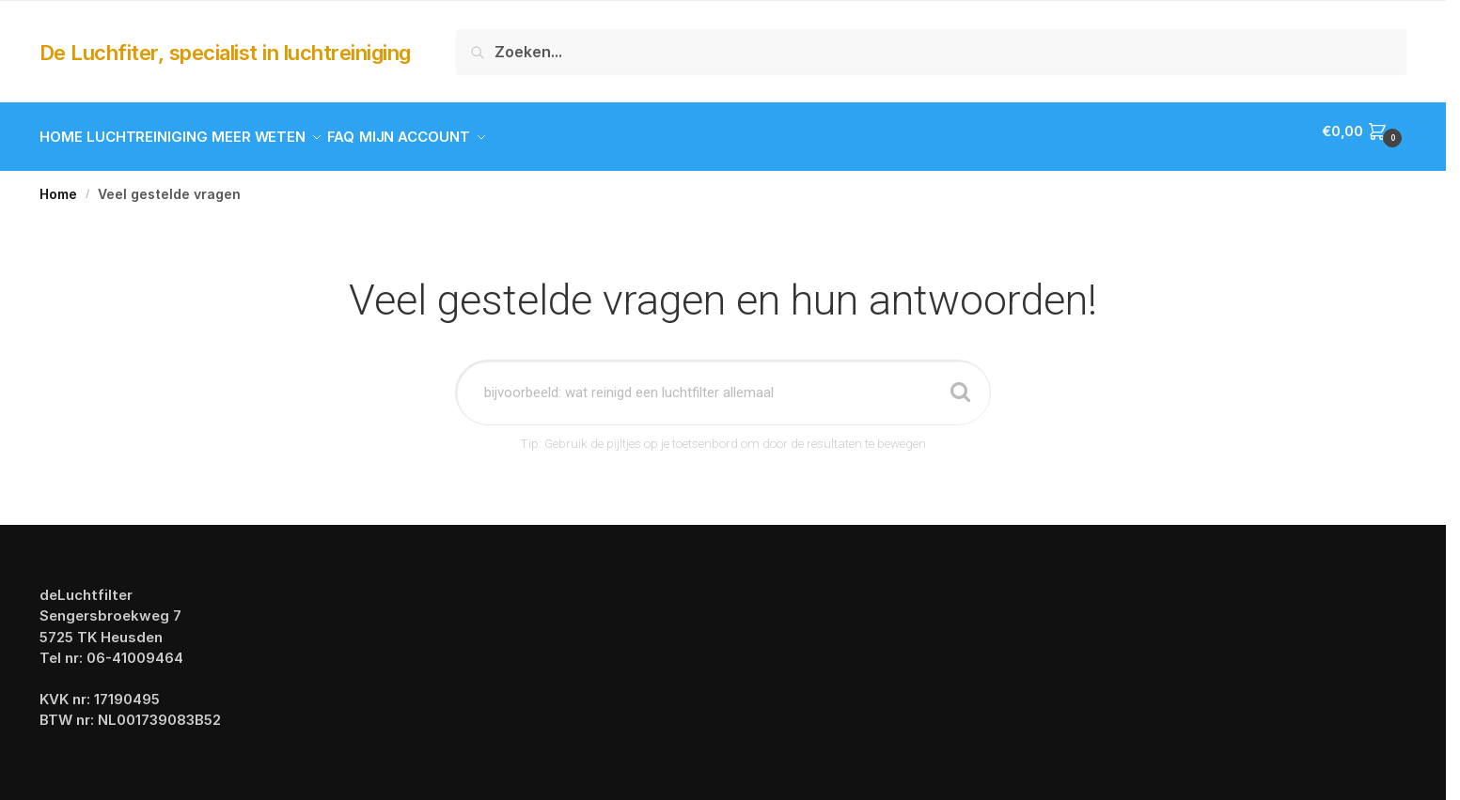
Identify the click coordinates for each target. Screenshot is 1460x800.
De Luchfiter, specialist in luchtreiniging (225, 52)
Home (58, 183)
